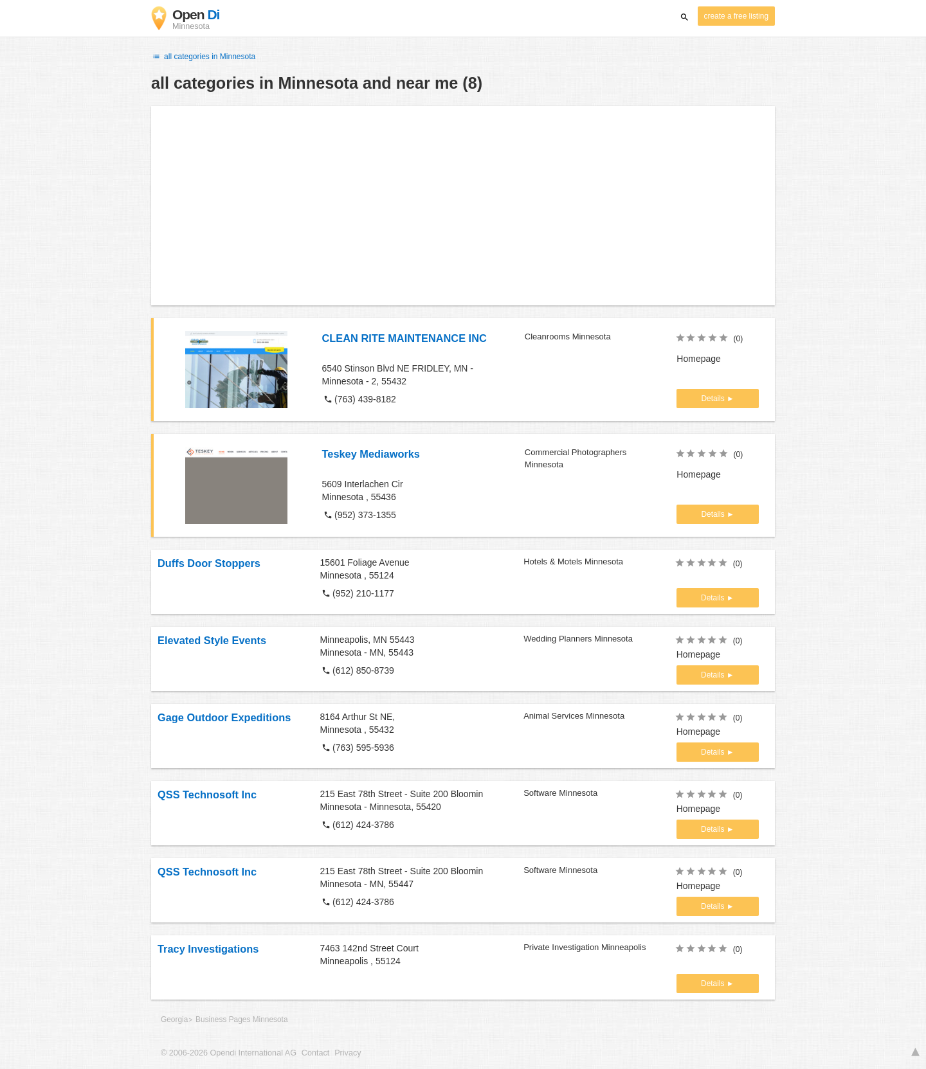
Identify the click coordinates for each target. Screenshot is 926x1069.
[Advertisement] (463, 206)
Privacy (347, 1052)
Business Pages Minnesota (241, 1019)
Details (714, 398)
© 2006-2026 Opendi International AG (228, 1052)
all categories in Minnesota (203, 56)
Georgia (174, 1019)
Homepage (698, 359)
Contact (315, 1052)
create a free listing (736, 16)
